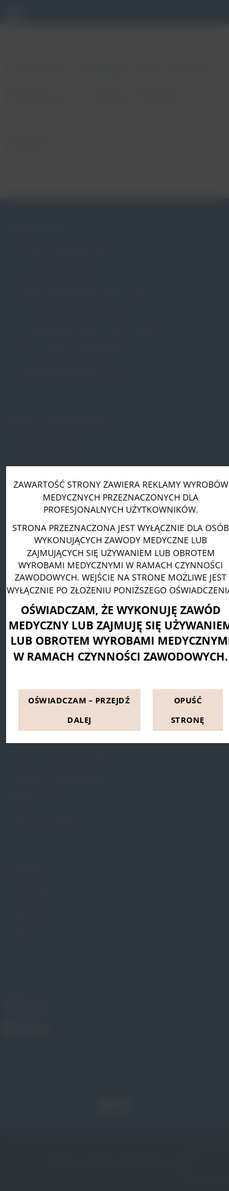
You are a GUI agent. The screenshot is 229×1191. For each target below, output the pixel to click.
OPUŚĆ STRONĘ (188, 710)
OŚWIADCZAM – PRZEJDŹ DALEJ (79, 710)
